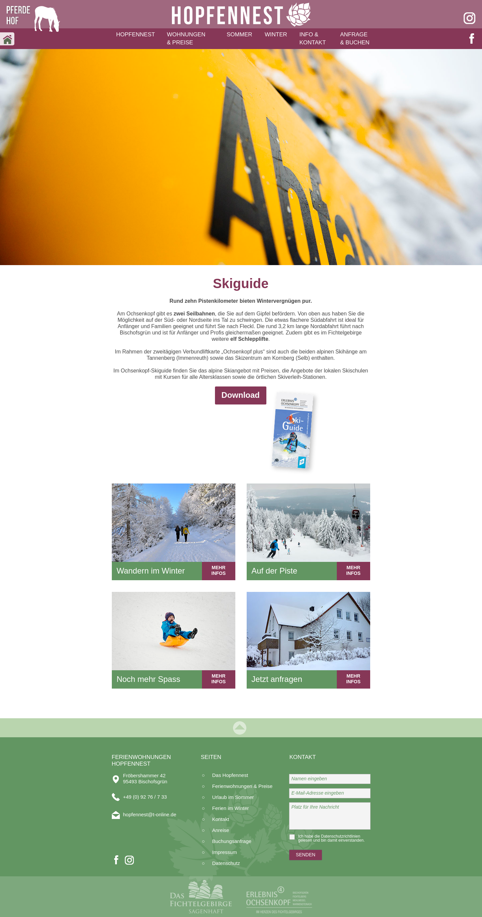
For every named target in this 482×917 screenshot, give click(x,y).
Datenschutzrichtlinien (340, 836)
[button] (138, 35)
